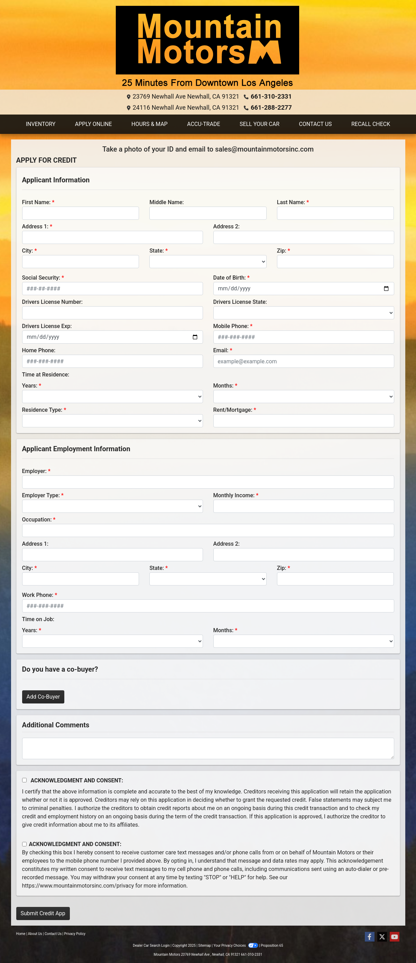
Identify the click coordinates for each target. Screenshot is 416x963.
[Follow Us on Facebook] (370, 937)
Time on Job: (38, 619)
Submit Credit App (43, 913)
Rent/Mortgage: (232, 410)
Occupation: (37, 519)
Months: (223, 385)
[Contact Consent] (24, 844)
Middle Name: (166, 202)
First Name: (36, 202)
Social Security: (41, 277)
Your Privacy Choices (236, 945)
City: (27, 250)
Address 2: (226, 226)
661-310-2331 (271, 96)
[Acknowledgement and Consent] (24, 780)
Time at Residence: (46, 374)
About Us (35, 934)
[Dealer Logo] (208, 48)
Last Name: (291, 202)
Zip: (281, 250)
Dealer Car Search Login (151, 945)
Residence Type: (42, 410)
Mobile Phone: (231, 326)
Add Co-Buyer (43, 696)
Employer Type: (41, 495)
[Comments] (208, 748)
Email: (221, 350)
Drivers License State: (240, 302)
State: (156, 250)
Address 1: (35, 226)
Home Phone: (39, 350)
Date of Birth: (229, 277)
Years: (30, 385)
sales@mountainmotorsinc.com (264, 149)
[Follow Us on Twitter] (382, 937)
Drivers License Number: (52, 302)
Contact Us (53, 934)
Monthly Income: (234, 495)
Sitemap (204, 945)
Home (21, 934)
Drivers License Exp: (47, 326)
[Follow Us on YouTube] (394, 937)
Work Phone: (38, 595)
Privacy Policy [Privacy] (75, 934)
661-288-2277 (271, 107)
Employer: (34, 471)
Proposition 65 (272, 945)
